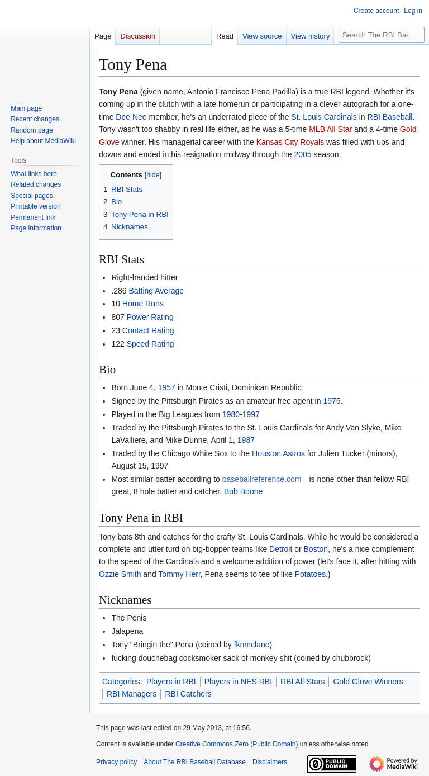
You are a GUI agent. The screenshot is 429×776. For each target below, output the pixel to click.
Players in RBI (171, 681)
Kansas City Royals (290, 142)
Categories (121, 681)
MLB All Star (330, 129)
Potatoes (310, 574)
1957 (166, 387)
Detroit (280, 549)
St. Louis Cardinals (324, 116)
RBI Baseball (390, 116)
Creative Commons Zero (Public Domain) (236, 744)
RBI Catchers (188, 693)
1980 (231, 414)
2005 (302, 154)
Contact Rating (148, 330)
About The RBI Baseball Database (195, 762)
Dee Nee (131, 116)
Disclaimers (269, 762)
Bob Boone (243, 491)
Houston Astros (278, 453)
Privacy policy (116, 762)
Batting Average (156, 290)
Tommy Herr (179, 574)
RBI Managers (131, 693)
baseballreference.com (262, 479)
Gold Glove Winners (368, 681)
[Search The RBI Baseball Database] (382, 35)
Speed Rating (150, 343)
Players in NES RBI (238, 681)
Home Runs (143, 303)
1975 (331, 400)
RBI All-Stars (302, 681)
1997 (251, 414)
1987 (246, 440)
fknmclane (252, 644)
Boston (316, 549)
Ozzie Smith (120, 574)
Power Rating (150, 317)
